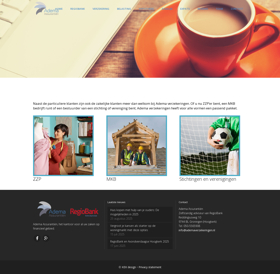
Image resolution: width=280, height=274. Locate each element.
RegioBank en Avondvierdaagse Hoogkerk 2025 (139, 241)
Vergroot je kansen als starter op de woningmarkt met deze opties (133, 228)
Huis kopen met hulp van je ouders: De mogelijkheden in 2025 (134, 212)
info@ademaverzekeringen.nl (197, 230)
